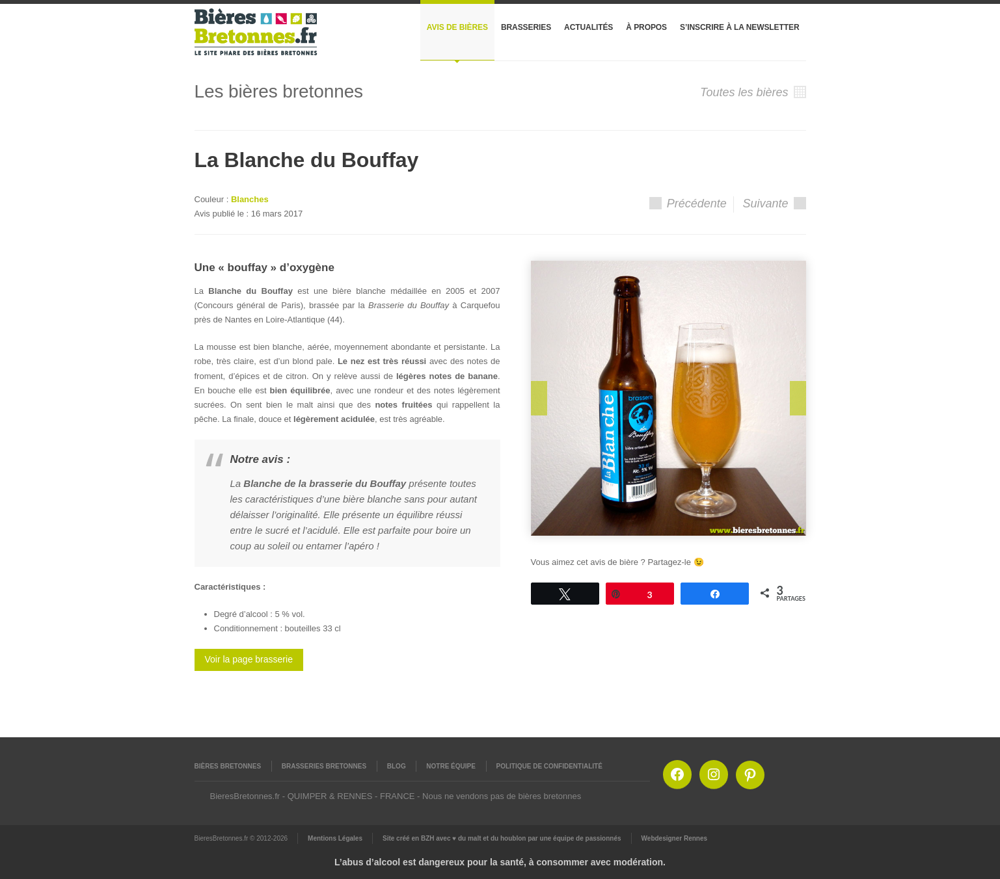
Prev (539, 398)
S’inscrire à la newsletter (739, 27)
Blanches (250, 199)
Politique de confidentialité (549, 766)
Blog (396, 766)
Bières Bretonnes (228, 766)
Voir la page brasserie (249, 659)
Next (798, 398)
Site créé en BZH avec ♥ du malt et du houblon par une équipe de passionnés (502, 838)
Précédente (688, 203)
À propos (646, 27)
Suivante (773, 203)
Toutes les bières (752, 92)
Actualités (588, 27)
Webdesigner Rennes (675, 838)
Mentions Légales (335, 838)
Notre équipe (451, 766)
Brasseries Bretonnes (324, 766)
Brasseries (526, 27)
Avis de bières (457, 27)
